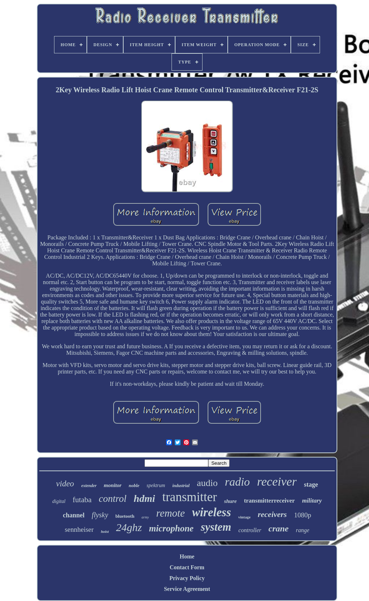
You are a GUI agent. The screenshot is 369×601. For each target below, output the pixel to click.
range (302, 530)
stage (311, 484)
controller (250, 530)
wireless (211, 512)
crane (278, 528)
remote (170, 513)
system (216, 527)
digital (59, 501)
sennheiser (79, 529)
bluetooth (124, 516)
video (65, 483)
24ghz (129, 527)
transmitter (189, 497)
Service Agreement (187, 589)
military (312, 500)
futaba (82, 499)
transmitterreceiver (269, 500)
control (112, 498)
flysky (100, 515)
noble (134, 485)
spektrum (156, 485)
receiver (277, 481)
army (145, 517)
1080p (302, 515)
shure (230, 501)
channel (74, 515)
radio (237, 481)
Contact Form (187, 567)
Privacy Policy (187, 578)
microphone (171, 528)
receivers (272, 514)
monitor (112, 485)
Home (187, 556)
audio (207, 483)
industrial (181, 485)
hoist (105, 531)
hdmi (144, 498)
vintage (244, 517)
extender (89, 485)
